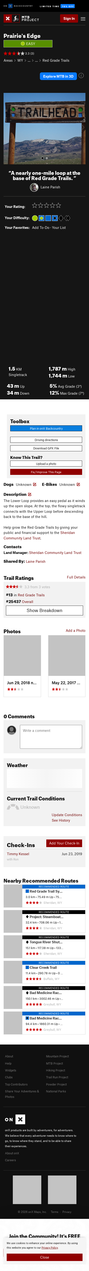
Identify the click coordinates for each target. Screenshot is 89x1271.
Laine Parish (50, 187)
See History (61, 820)
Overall (27, 601)
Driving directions (46, 440)
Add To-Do (40, 227)
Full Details (76, 577)
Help (8, 1063)
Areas (8, 60)
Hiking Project (55, 1070)
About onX (12, 1153)
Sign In (69, 18)
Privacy (66, 1211)
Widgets (10, 1070)
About (9, 1056)
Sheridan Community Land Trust (55, 552)
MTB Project (54, 1063)
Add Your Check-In (64, 843)
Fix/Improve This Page (46, 472)
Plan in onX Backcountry (46, 428)
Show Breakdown (44, 610)
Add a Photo (75, 630)
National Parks (56, 1091)
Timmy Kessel (18, 854)
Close (44, 1257)
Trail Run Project (57, 1077)
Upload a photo (46, 464)
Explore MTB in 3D (58, 76)
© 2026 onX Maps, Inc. (32, 1211)
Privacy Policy (50, 1247)
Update (67, 815)
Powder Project (56, 1084)
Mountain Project (57, 1056)
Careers (10, 1160)
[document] (44, 1251)
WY (20, 60)
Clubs (9, 1077)
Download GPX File (46, 448)
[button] (8, 128)
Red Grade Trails (55, 60)
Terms (54, 1211)
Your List (59, 227)
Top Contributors (16, 1084)
